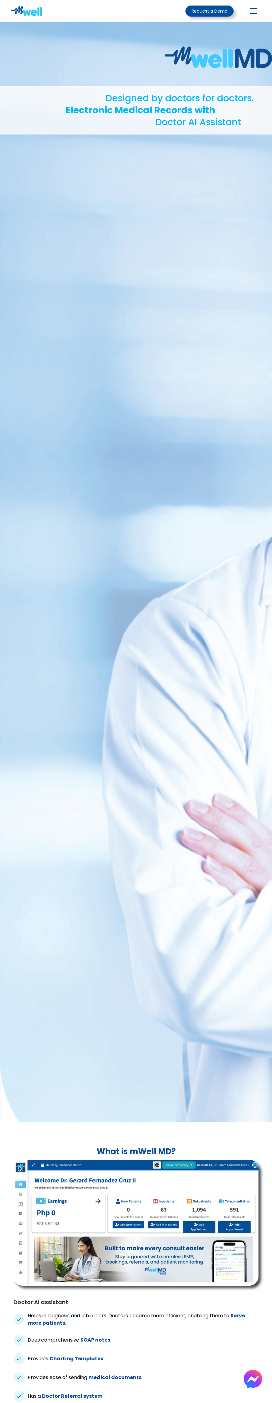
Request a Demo (209, 11)
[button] (252, 11)
